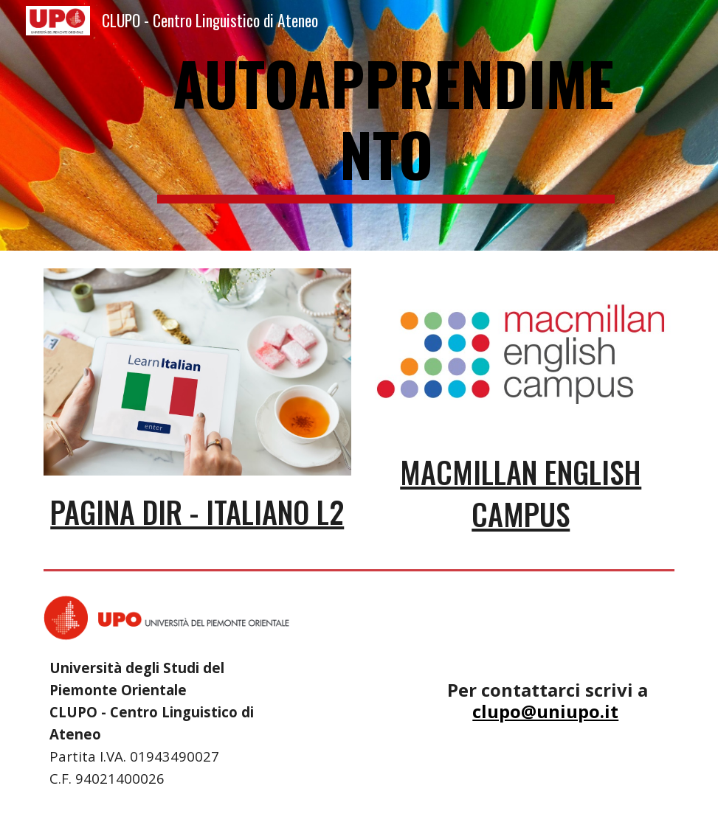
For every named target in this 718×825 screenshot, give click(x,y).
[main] (386, 125)
